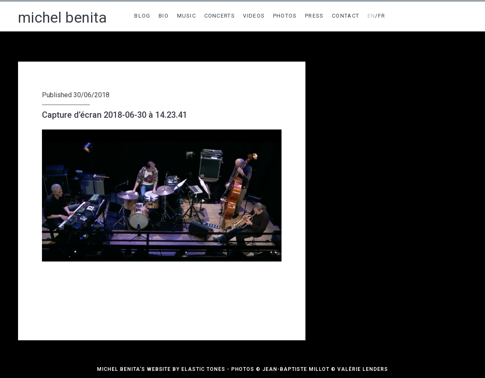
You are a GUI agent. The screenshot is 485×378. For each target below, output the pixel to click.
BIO (164, 16)
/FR (377, 16)
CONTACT (345, 16)
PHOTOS (285, 16)
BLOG (142, 16)
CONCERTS (219, 16)
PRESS (314, 16)
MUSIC (186, 16)
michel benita (62, 17)
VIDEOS (254, 16)
